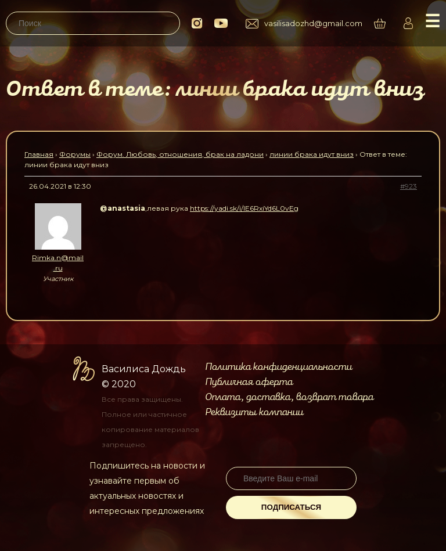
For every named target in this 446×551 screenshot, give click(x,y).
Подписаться (291, 507)
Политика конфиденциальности (278, 367)
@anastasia (122, 208)
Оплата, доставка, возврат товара (289, 397)
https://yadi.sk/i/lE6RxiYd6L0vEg (244, 208)
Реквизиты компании (254, 412)
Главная (38, 154)
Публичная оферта (249, 382)
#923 (408, 186)
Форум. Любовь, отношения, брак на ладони (180, 154)
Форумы (75, 154)
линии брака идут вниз (311, 154)
